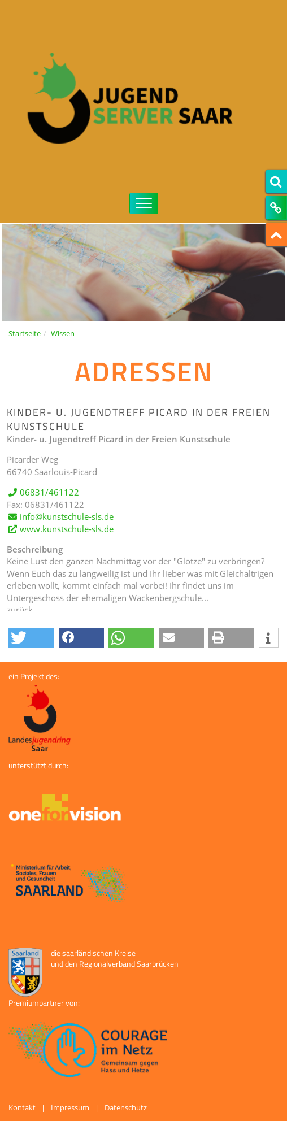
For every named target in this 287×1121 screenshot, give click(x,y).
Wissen (63, 333)
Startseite (24, 333)
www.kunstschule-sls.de (67, 535)
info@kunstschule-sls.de (67, 523)
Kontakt (22, 1107)
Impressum (70, 1107)
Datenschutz (126, 1107)
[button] (31, 638)
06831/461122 (49, 499)
